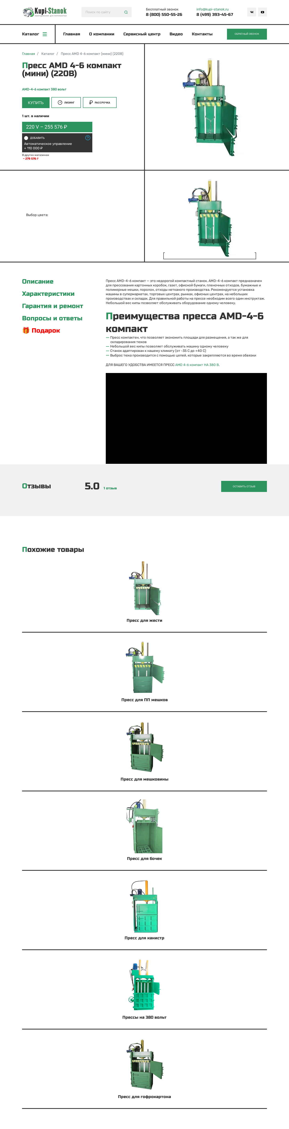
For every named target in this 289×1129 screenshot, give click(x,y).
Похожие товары (53, 549)
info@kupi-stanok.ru (212, 9)
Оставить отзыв (247, 486)
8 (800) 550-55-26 (164, 15)
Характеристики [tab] (49, 294)
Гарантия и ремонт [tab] (53, 307)
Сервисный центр (142, 34)
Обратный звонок (246, 34)
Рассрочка (100, 103)
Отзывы (36, 486)
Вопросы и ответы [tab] (53, 319)
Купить (36, 103)
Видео (176, 34)
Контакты (202, 34)
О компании (102, 34)
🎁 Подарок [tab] (41, 332)
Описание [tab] (38, 282)
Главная (72, 34)
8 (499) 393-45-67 (214, 15)
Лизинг (66, 103)
